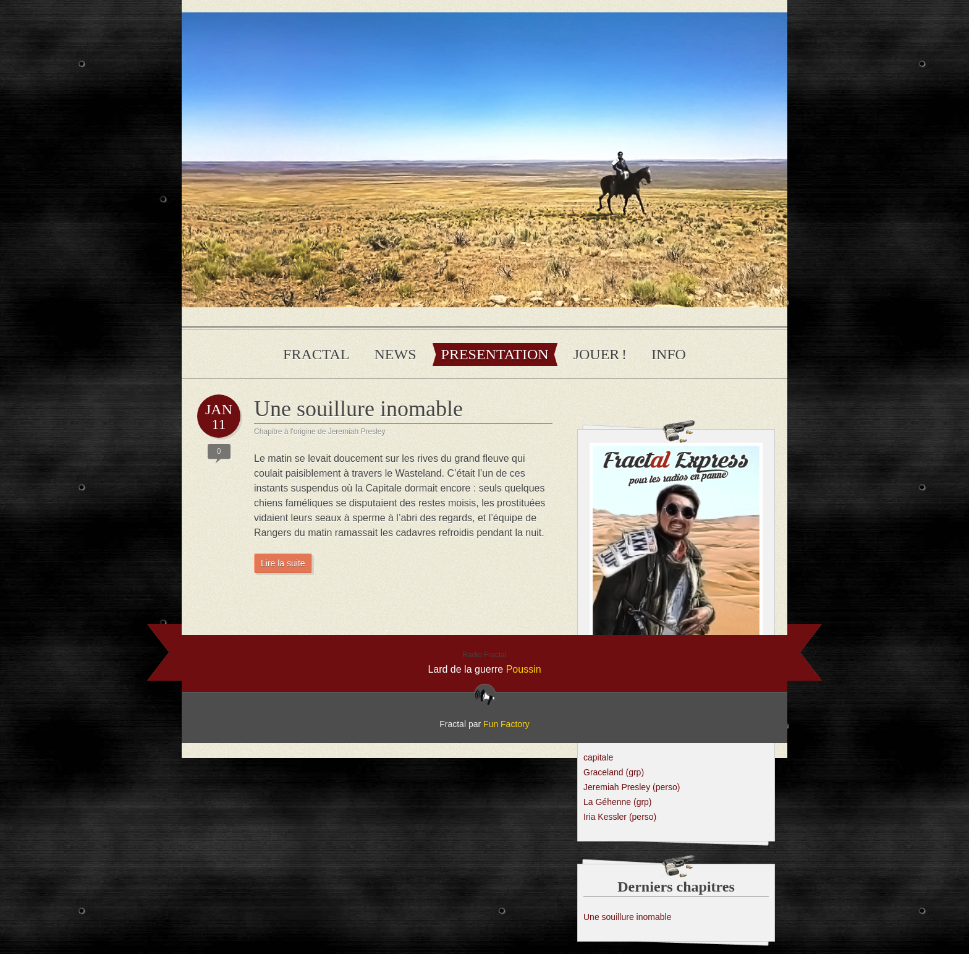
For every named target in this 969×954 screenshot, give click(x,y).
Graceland (613, 772)
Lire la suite (283, 563)
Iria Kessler (619, 817)
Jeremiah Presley (631, 787)
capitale (598, 757)
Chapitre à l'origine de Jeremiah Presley (319, 431)
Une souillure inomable (358, 408)
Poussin (523, 669)
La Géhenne (617, 802)
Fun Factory (506, 724)
